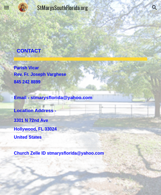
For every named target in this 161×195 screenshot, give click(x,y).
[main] (80, 97)
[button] (6, 7)
